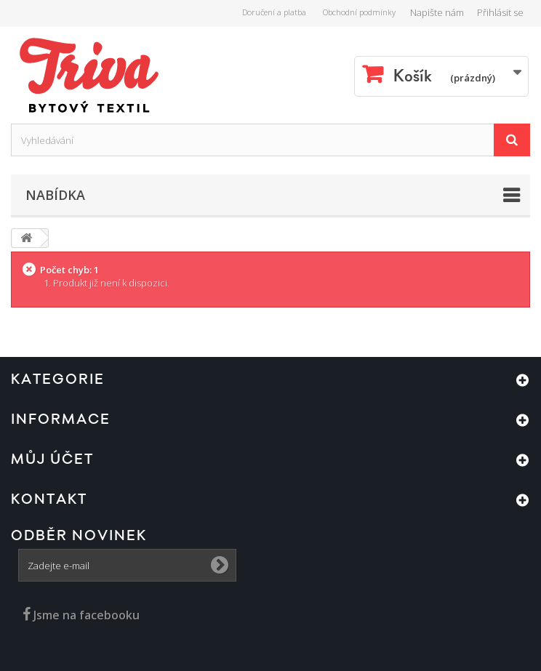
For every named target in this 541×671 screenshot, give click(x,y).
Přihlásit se (500, 12)
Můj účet (52, 459)
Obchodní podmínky (359, 12)
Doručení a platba (274, 12)
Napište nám (437, 12)
